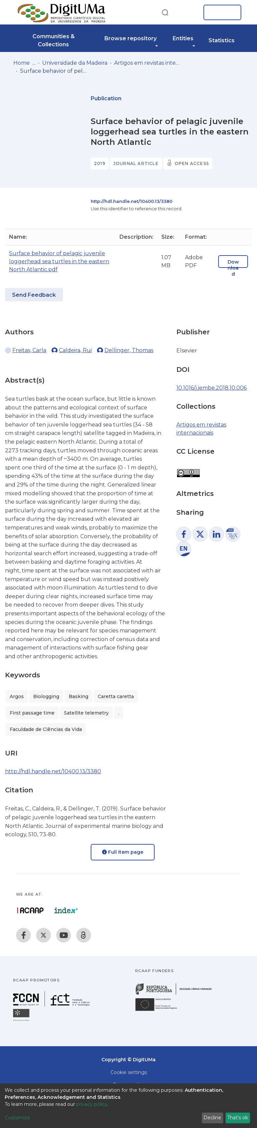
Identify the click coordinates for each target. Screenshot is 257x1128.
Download (233, 268)
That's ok (237, 1118)
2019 (99, 163)
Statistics (221, 40)
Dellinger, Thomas (128, 350)
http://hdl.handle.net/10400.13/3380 (131, 201)
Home (21, 63)
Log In (220, 12)
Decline (212, 1118)
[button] (188, 12)
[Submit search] (165, 12)
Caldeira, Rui (75, 350)
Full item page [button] (122, 852)
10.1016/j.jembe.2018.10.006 (211, 388)
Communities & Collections (53, 40)
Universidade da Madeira (74, 63)
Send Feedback (34, 295)
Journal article (136, 163)
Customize (17, 1118)
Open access (192, 163)
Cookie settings (128, 1072)
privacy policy (91, 1104)
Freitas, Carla (29, 350)
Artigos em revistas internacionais (147, 63)
